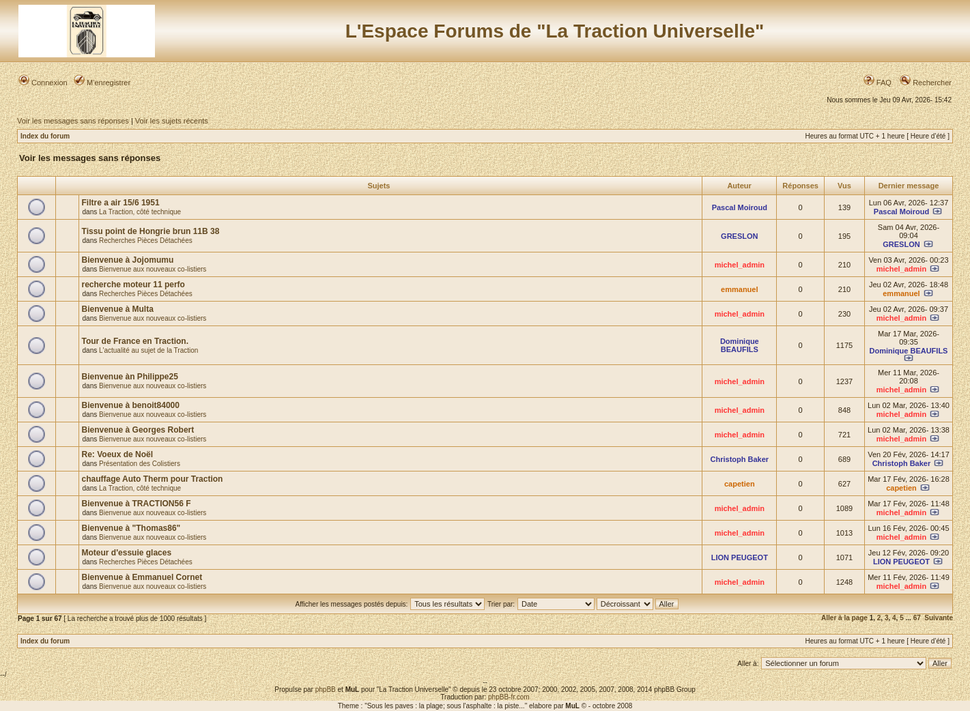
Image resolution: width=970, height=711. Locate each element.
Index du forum (45, 136)
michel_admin (740, 265)
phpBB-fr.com (509, 697)
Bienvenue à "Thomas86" (131, 528)
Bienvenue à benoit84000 (131, 405)
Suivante (938, 618)
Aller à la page (844, 618)
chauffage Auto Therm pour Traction (152, 479)
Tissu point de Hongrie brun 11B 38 (151, 231)
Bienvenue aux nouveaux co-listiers (152, 269)
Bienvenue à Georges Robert (138, 430)
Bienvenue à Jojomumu (128, 260)
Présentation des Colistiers (139, 463)
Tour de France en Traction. (135, 341)
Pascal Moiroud (739, 207)
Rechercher (926, 82)
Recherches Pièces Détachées (145, 240)
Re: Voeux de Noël (117, 454)
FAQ (877, 82)
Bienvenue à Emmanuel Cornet (142, 577)
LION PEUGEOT (739, 557)
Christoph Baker (740, 459)
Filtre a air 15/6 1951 (121, 202)
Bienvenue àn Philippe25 (130, 376)
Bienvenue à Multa (118, 309)
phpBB (325, 689)
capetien (739, 484)
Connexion (43, 82)
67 (917, 618)
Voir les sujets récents (171, 121)
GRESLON (739, 236)
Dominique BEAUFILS (739, 345)
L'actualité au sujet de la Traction (148, 350)
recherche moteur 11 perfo (133, 284)
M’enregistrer (102, 82)
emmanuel (739, 289)
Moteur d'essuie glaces (127, 552)
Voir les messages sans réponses (73, 121)
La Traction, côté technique (140, 212)
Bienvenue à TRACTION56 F (136, 503)
